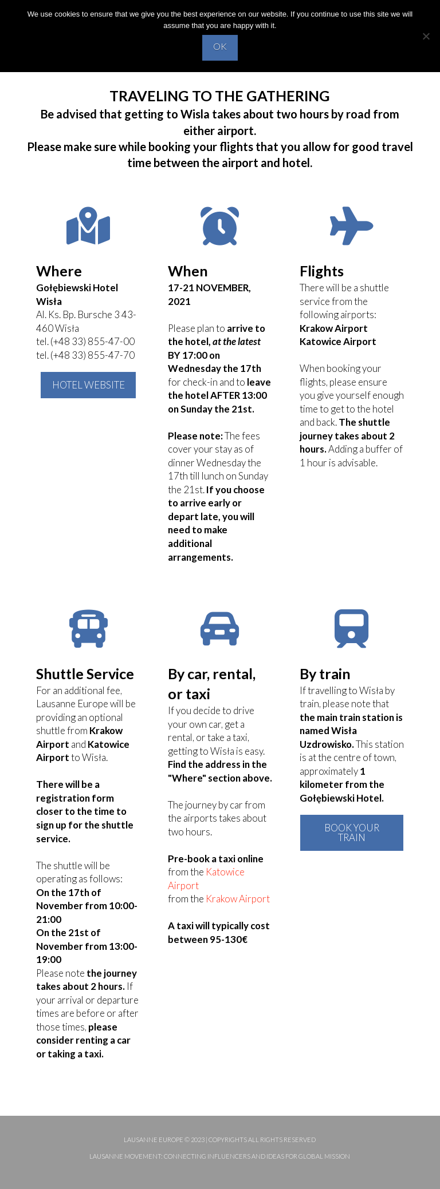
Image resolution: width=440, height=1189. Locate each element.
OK (220, 46)
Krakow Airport (238, 899)
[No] (425, 36)
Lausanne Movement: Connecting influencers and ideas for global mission (219, 1156)
